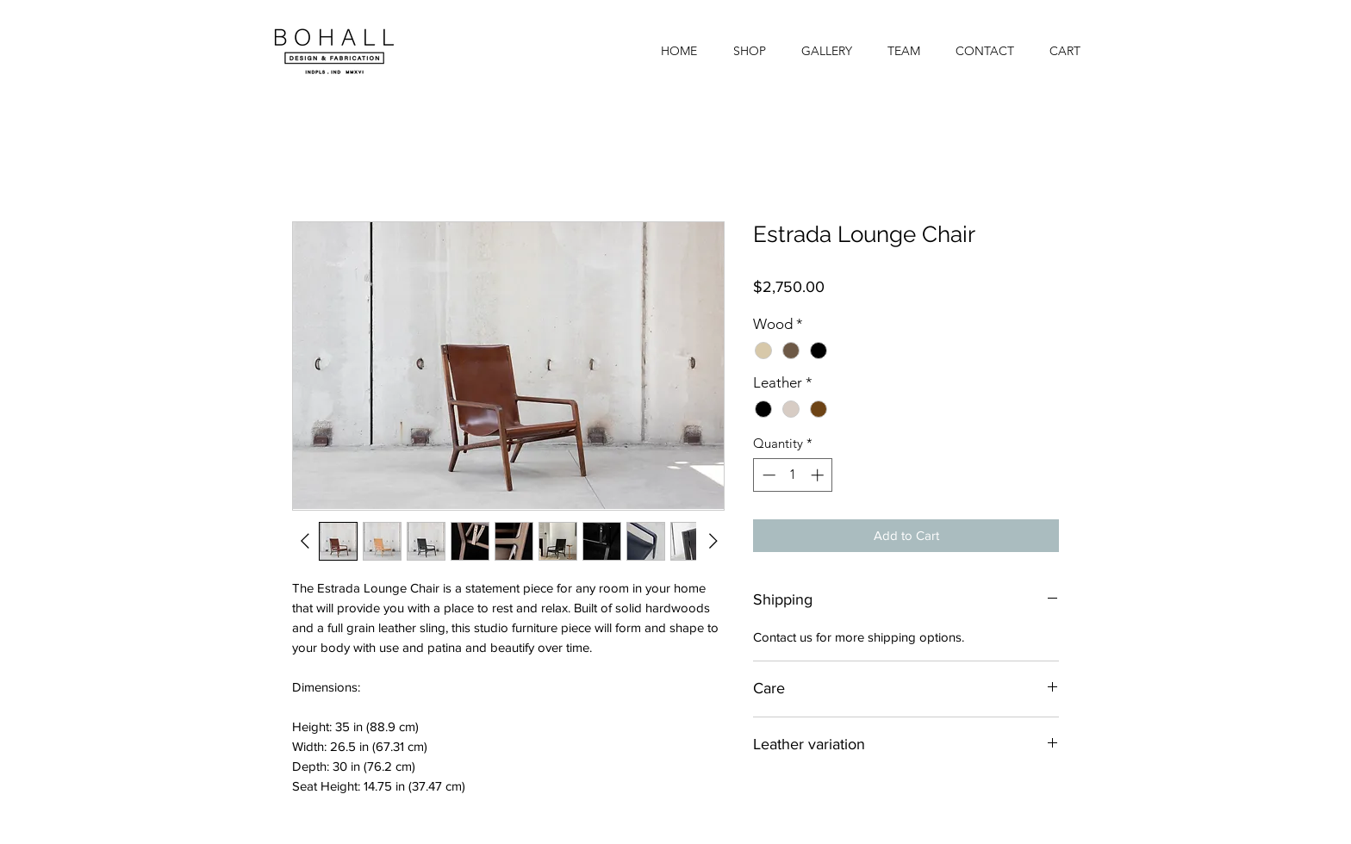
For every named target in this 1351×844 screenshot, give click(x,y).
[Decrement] (767, 475)
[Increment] (819, 475)
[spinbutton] (793, 475)
